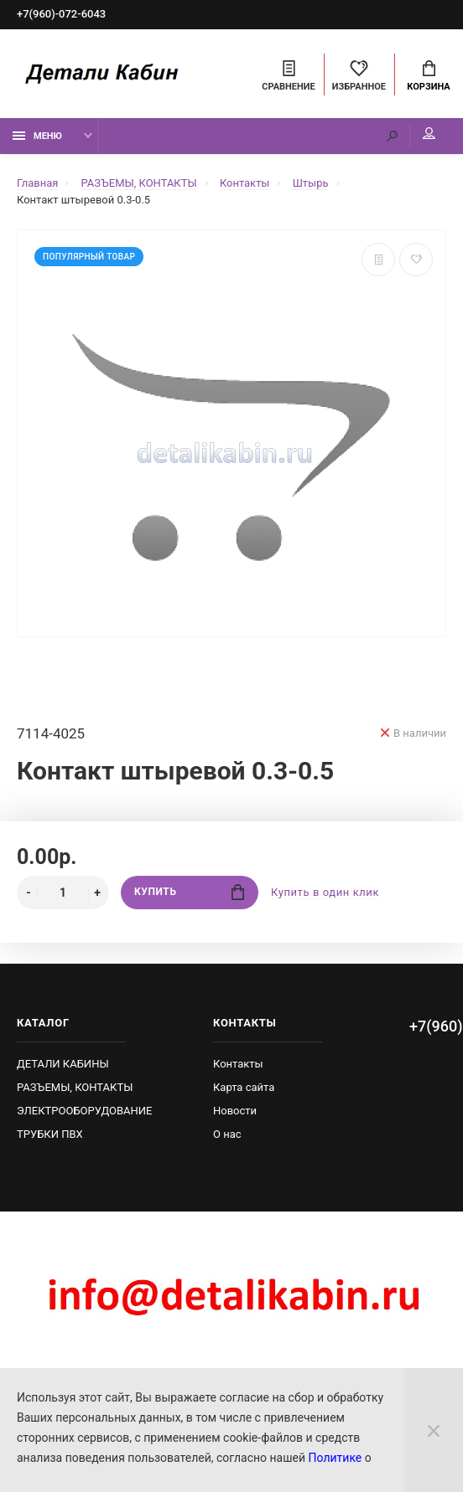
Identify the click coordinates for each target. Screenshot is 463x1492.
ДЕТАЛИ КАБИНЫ (63, 1063)
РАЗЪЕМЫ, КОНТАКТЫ (75, 1087)
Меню (37, 136)
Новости (235, 1110)
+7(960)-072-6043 (61, 14)
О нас (227, 1134)
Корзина (428, 76)
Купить (189, 892)
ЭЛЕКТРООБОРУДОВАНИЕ (84, 1110)
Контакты (238, 1063)
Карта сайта (243, 1087)
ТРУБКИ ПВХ (50, 1134)
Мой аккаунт (429, 134)
